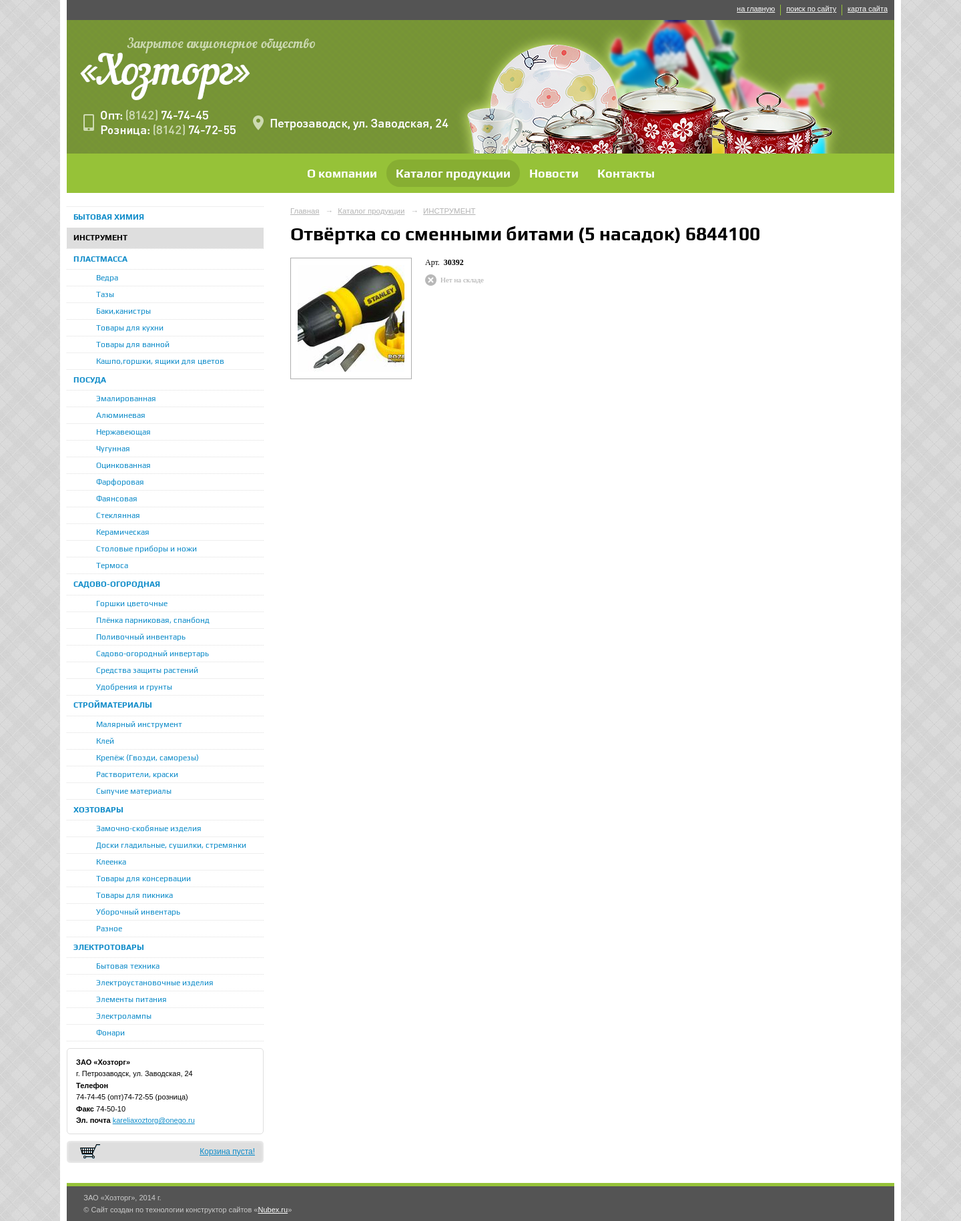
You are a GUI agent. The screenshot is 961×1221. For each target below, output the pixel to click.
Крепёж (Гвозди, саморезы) (147, 757)
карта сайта (868, 9)
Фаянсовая (116, 498)
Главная (305, 211)
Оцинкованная (123, 465)
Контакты (626, 173)
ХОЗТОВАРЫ (98, 809)
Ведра (107, 277)
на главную (756, 9)
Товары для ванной (133, 344)
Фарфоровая (120, 482)
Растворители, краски (137, 774)
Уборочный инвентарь (138, 912)
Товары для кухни (130, 327)
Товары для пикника (134, 895)
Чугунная (113, 448)
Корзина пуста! (227, 1151)
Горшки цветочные (132, 603)
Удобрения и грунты (134, 687)
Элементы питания (131, 999)
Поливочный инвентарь (141, 637)
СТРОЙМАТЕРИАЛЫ (112, 705)
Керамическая (122, 532)
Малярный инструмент (139, 724)
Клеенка (111, 862)
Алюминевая (120, 415)
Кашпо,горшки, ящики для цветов (160, 361)
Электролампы (123, 1016)
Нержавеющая (123, 432)
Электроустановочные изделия (155, 982)
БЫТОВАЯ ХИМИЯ (108, 217)
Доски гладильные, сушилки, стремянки (171, 845)
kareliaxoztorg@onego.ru (154, 1120)
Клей (105, 741)
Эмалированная (126, 398)
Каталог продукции (453, 173)
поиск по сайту (811, 9)
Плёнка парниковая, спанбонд (153, 620)
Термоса (112, 565)
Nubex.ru (273, 1210)
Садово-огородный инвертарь (152, 653)
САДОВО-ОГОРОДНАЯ (116, 584)
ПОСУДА (89, 380)
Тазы (105, 294)
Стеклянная (118, 515)
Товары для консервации (143, 878)
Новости (554, 173)
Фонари (110, 1032)
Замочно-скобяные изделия (149, 828)
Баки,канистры (123, 311)
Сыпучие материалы (134, 791)
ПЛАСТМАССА (100, 259)
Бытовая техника (127, 966)
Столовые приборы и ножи (146, 548)
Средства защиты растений (147, 670)
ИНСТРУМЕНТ (100, 237)
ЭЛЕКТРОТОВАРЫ (108, 947)
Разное (109, 928)
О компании (342, 173)
